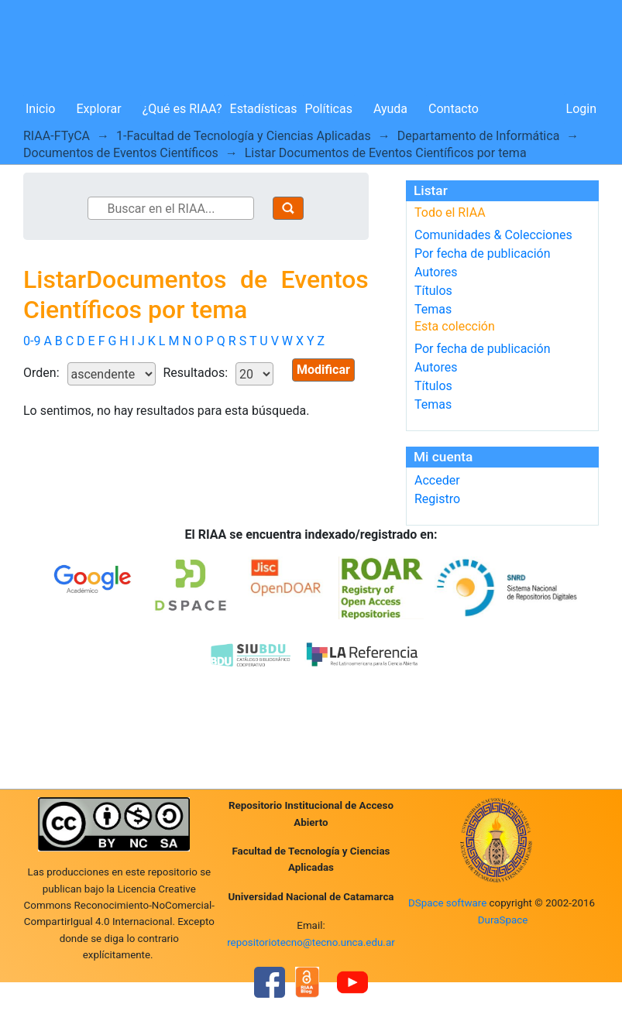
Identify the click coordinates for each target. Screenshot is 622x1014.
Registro (437, 499)
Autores (435, 272)
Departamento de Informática (478, 135)
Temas (433, 309)
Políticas (328, 108)
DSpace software (447, 903)
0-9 (31, 341)
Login (581, 108)
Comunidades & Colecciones (493, 235)
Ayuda (390, 108)
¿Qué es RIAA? (182, 108)
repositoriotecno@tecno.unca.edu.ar (311, 942)
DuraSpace (503, 920)
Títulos (433, 290)
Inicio (40, 108)
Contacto (453, 108)
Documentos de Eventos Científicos (120, 153)
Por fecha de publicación (482, 253)
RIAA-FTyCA (56, 135)
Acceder (437, 480)
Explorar (98, 108)
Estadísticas (263, 108)
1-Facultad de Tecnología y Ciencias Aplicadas (243, 135)
